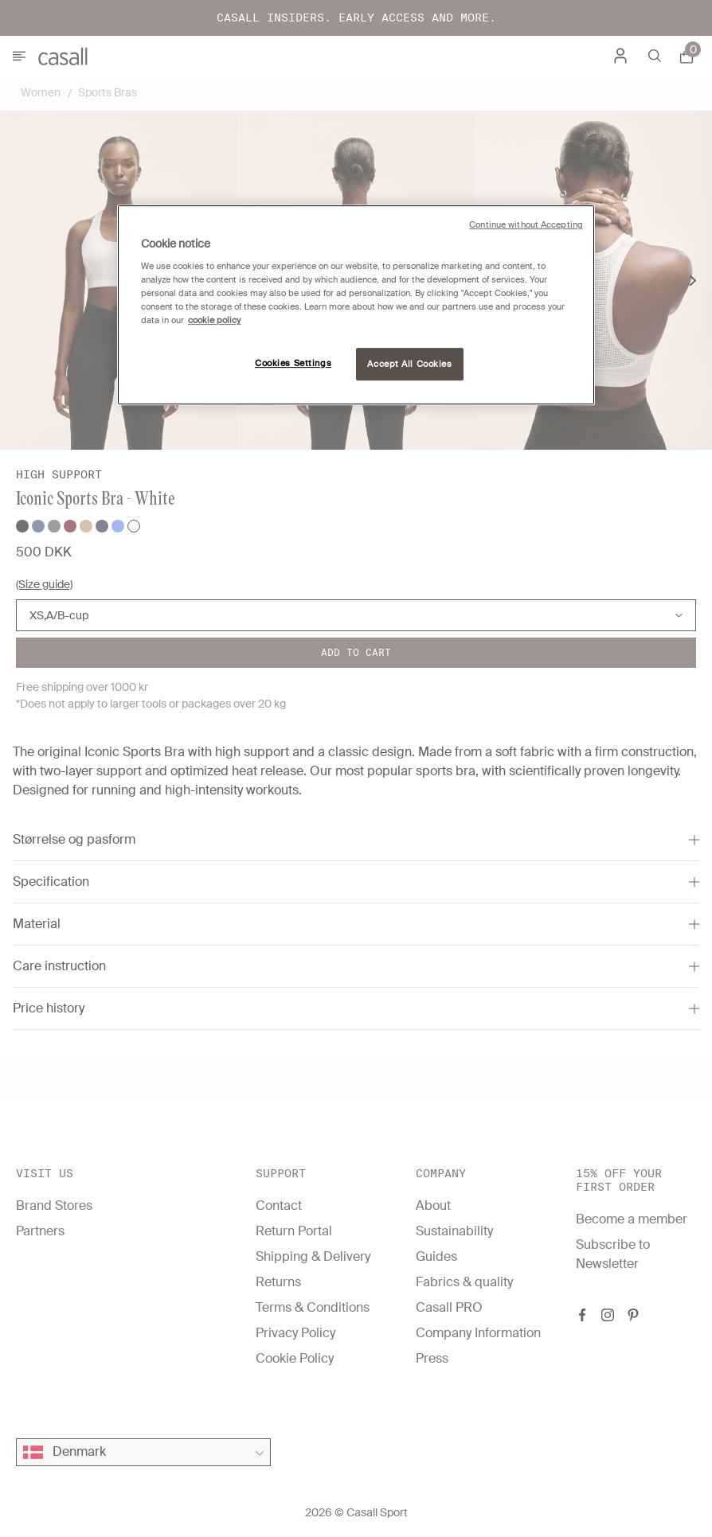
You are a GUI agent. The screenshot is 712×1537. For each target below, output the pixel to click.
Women (41, 92)
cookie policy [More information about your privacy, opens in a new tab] (214, 321)
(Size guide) (44, 584)
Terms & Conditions (313, 1307)
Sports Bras (107, 92)
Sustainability (454, 1231)
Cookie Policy (295, 1358)
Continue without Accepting (526, 225)
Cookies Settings (293, 363)
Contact (279, 1205)
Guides (436, 1256)
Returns (278, 1282)
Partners (40, 1231)
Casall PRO (449, 1307)
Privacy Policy (295, 1332)
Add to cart (356, 652)
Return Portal (294, 1231)
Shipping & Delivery (313, 1256)
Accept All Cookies (409, 364)
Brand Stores (54, 1205)
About (433, 1205)
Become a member (631, 1219)
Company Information (478, 1332)
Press (432, 1358)
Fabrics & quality (464, 1282)
